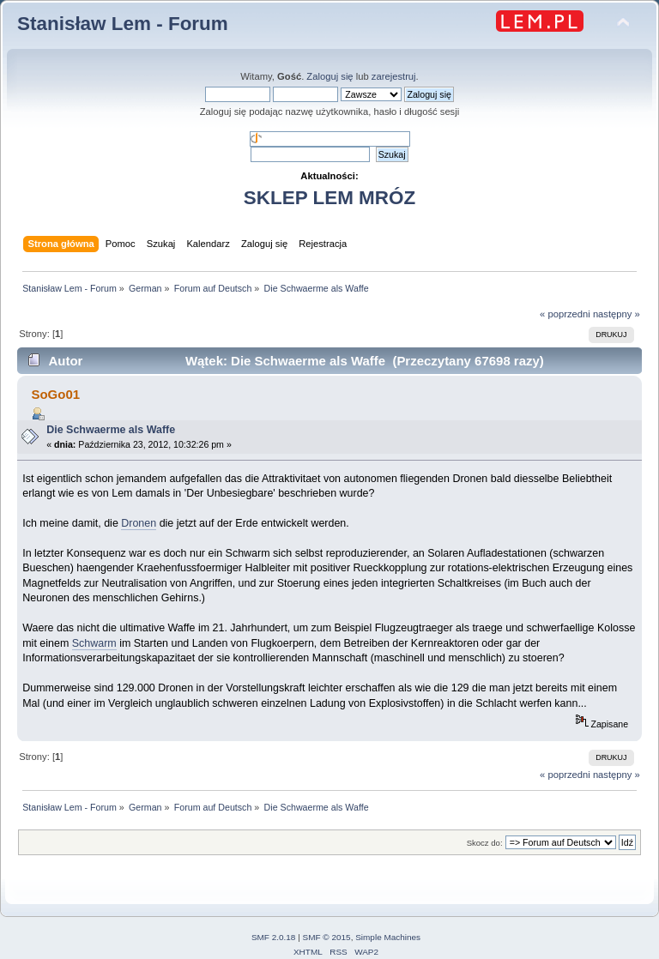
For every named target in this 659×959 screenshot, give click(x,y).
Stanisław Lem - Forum (122, 23)
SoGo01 (55, 394)
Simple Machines (387, 937)
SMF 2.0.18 (273, 937)
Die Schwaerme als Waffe (110, 430)
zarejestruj (394, 76)
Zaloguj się (329, 76)
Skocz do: (485, 842)
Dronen (138, 523)
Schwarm (94, 643)
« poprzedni (565, 314)
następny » (616, 314)
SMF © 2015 (327, 937)
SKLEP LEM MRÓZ (329, 197)
